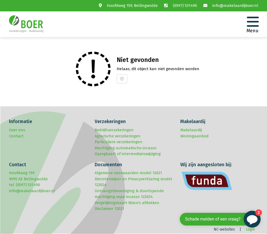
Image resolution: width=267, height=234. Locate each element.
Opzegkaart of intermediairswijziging (128, 153)
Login (250, 229)
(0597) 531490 (185, 5)
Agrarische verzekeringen (118, 136)
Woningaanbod (194, 136)
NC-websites (224, 229)
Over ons (17, 130)
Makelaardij (191, 130)
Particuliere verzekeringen (118, 142)
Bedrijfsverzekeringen (114, 130)
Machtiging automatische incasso (125, 148)
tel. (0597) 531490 (24, 184)
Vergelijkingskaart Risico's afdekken (127, 202)
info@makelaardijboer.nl (235, 5)
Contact (16, 136)
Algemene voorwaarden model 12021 (128, 172)
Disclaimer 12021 (109, 208)
